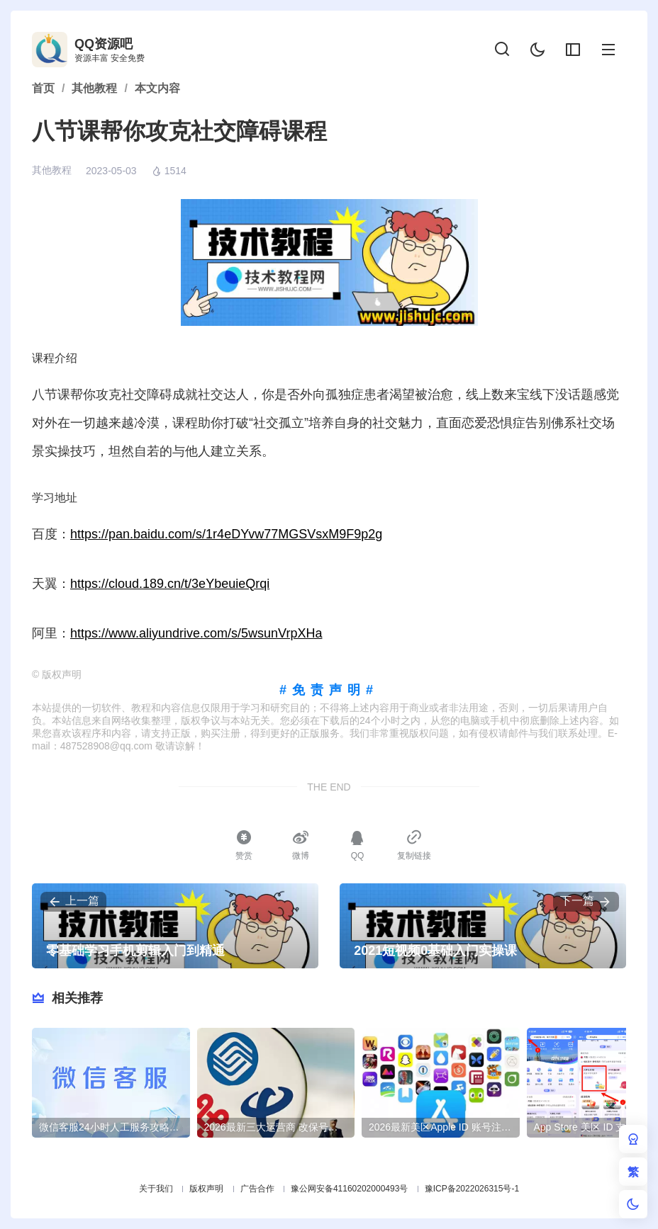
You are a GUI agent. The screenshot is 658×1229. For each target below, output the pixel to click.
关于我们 (156, 1189)
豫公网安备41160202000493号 (349, 1189)
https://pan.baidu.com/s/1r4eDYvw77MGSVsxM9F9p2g (226, 534)
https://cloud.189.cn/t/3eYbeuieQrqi (169, 584)
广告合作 (257, 1189)
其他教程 (52, 170)
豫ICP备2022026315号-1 (472, 1189)
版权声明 (206, 1189)
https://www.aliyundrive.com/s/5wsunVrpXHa (196, 633)
